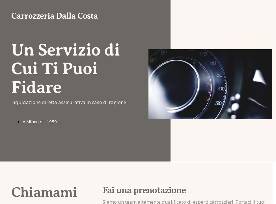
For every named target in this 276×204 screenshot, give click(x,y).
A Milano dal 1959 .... (42, 121)
